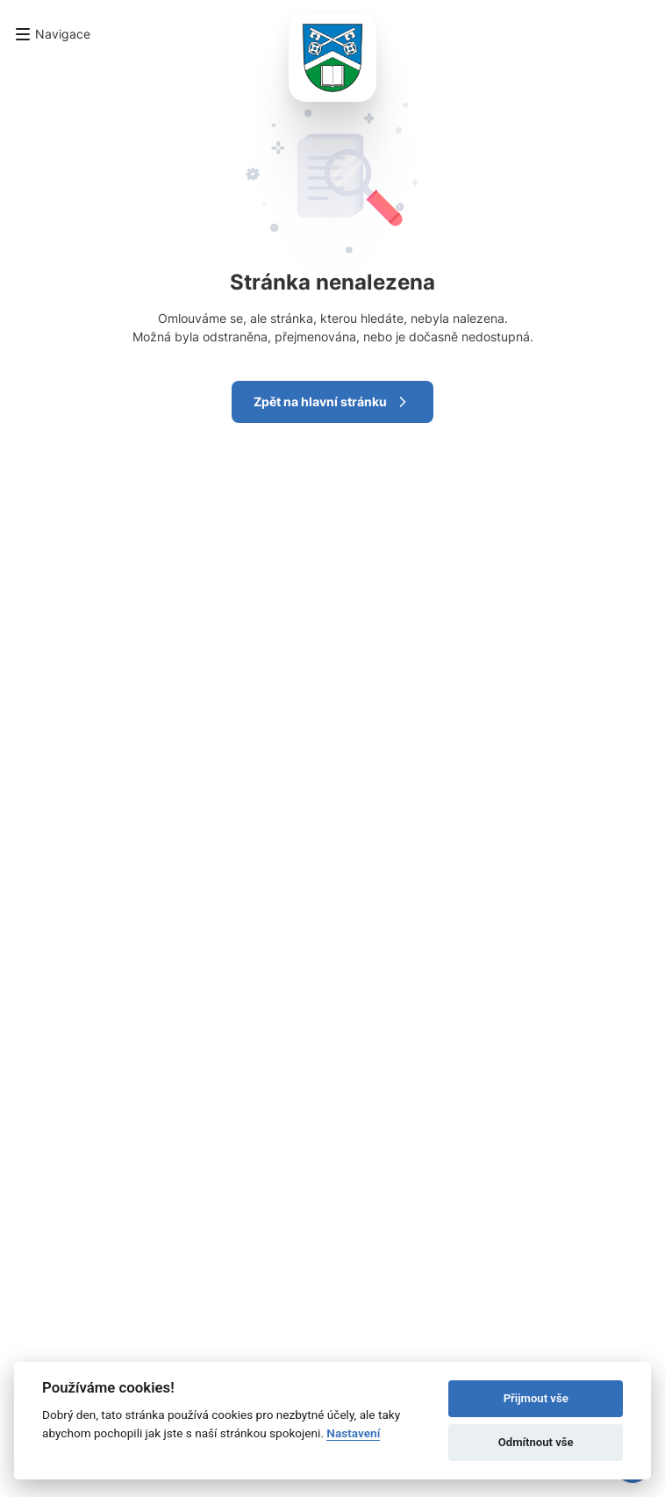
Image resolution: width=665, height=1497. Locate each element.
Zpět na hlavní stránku (332, 402)
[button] (52, 34)
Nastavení (353, 1433)
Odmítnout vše (536, 1442)
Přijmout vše (536, 1398)
